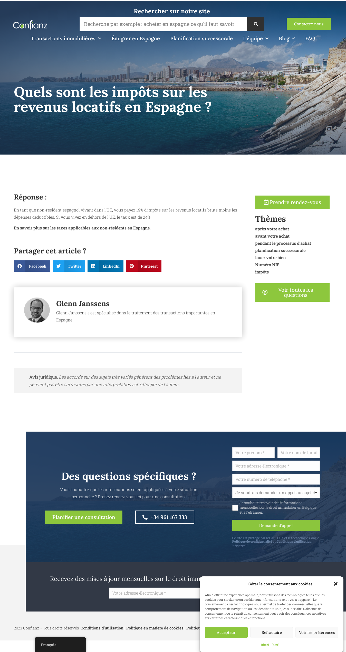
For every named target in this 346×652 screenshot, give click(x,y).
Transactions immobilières (66, 38)
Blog (287, 38)
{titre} (265, 645)
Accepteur (226, 632)
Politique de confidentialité (274, 541)
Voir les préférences (317, 632)
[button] (335, 583)
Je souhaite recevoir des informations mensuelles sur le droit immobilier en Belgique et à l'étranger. (300, 507)
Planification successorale (201, 38)
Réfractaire (272, 632)
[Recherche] (255, 24)
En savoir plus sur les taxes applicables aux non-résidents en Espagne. (82, 249)
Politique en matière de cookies (155, 627)
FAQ (310, 38)
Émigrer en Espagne (135, 38)
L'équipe (255, 38)
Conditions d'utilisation (316, 541)
